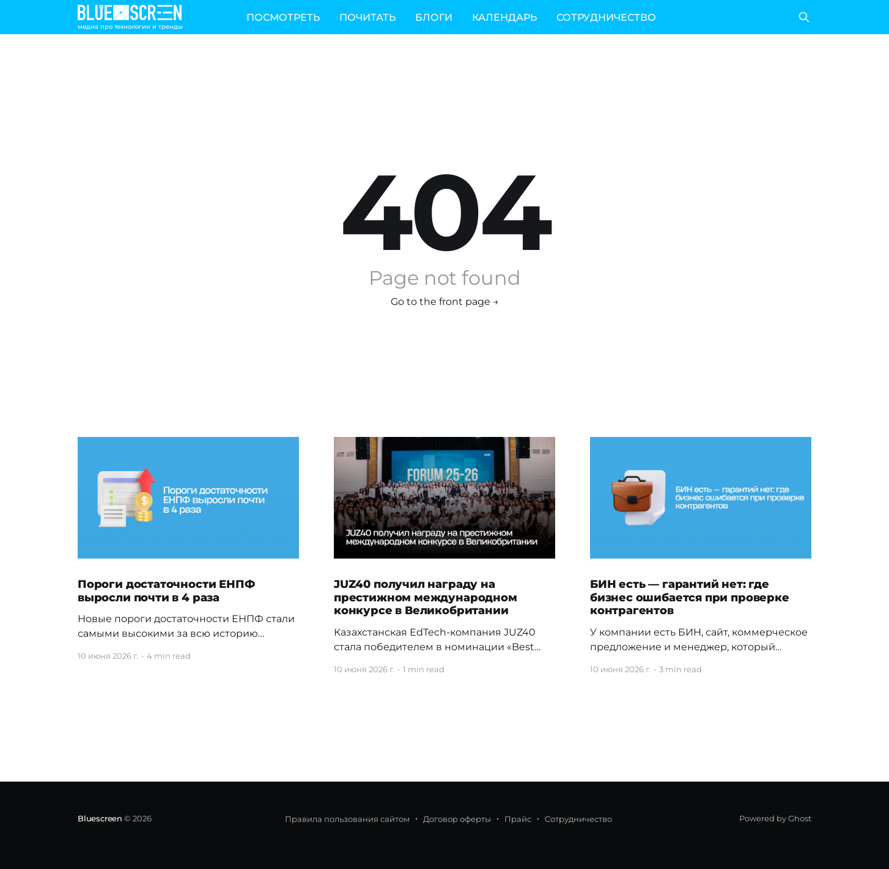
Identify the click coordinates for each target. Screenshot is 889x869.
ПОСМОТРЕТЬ (283, 17)
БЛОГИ (433, 17)
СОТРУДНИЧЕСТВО (606, 17)
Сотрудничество (578, 819)
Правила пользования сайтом (347, 819)
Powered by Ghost (775, 818)
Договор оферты (457, 819)
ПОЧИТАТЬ (367, 17)
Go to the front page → (445, 301)
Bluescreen (100, 818)
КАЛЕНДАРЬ (504, 17)
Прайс (517, 819)
